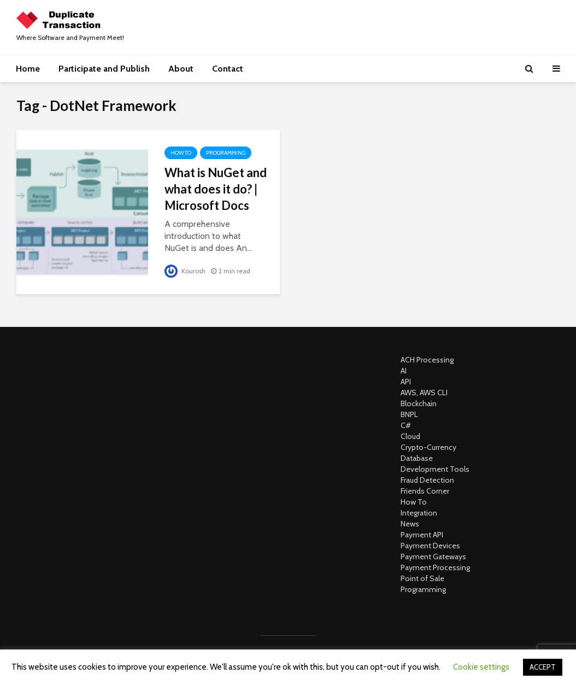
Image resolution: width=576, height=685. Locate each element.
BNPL (409, 414)
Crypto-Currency (428, 447)
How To (181, 152)
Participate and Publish (104, 68)
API (406, 382)
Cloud (410, 436)
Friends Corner (425, 491)
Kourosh (184, 271)
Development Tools (435, 469)
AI (404, 371)
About (180, 68)
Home (28, 68)
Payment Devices (430, 546)
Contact (227, 68)
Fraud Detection (427, 480)
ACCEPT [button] (543, 667)
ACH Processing (427, 360)
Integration (419, 513)
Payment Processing (435, 567)
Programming (225, 152)
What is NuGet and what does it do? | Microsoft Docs (215, 189)
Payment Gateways (433, 556)
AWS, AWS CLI (424, 392)
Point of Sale (422, 578)
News (410, 524)
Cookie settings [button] (481, 667)
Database (417, 458)
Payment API (422, 535)
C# (406, 425)
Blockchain (419, 403)
